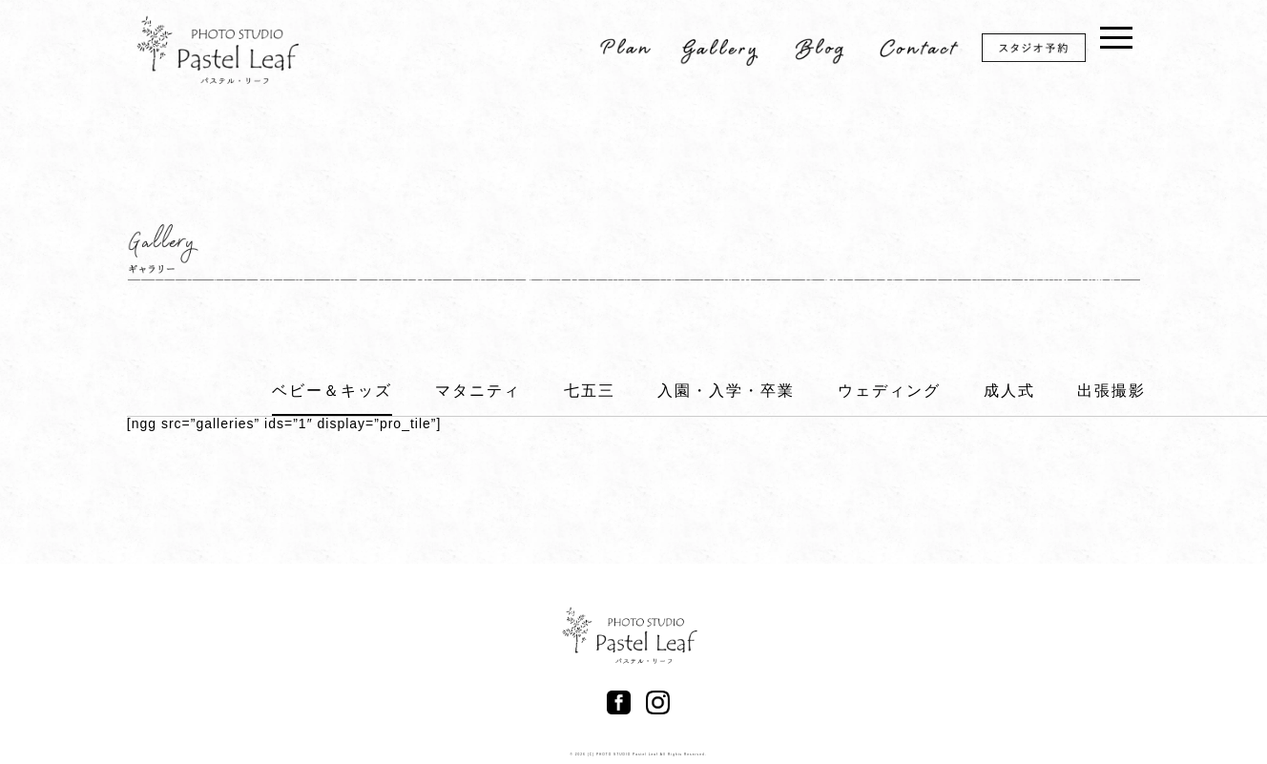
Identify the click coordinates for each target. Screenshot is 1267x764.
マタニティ (478, 390)
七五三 (589, 390)
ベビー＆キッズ (332, 390)
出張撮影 (1111, 390)
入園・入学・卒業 (726, 390)
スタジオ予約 (1046, 51)
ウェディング (889, 390)
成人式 (1009, 390)
